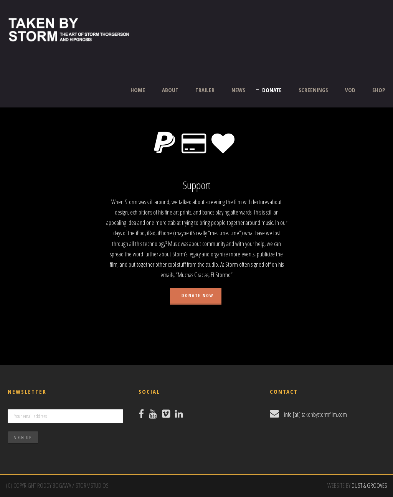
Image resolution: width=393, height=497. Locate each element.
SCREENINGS (313, 90)
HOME (137, 90)
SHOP (378, 90)
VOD (350, 90)
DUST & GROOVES (369, 485)
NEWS (238, 90)
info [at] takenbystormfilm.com (315, 414)
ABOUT (170, 90)
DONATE (272, 90)
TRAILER (205, 90)
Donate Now (197, 295)
